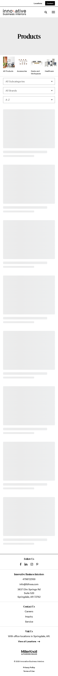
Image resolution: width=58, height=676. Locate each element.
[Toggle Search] (46, 12)
